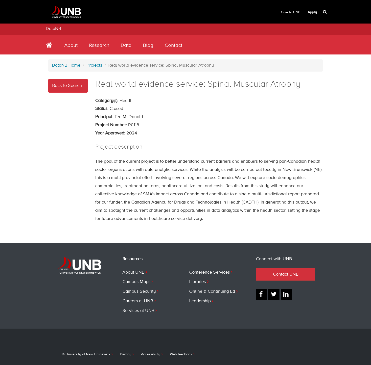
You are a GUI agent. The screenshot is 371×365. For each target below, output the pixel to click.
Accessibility (150, 354)
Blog (148, 45)
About (71, 45)
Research (99, 45)
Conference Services (209, 272)
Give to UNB (290, 12)
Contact (173, 45)
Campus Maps (136, 282)
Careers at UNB (137, 301)
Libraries (197, 282)
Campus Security (139, 291)
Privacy (125, 354)
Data (126, 45)
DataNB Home (66, 65)
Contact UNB (286, 274)
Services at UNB (138, 311)
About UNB (133, 272)
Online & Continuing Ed (212, 291)
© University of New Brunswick (86, 354)
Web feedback (181, 354)
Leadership (200, 301)
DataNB (53, 28)
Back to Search (67, 85)
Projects (94, 65)
